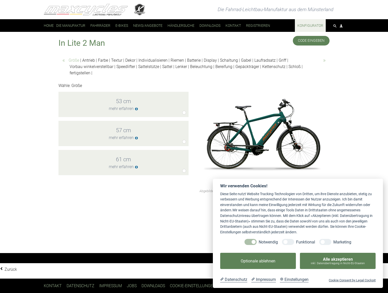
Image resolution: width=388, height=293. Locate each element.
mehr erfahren (123, 108)
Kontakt (53, 285)
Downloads (153, 285)
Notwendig (268, 242)
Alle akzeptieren (338, 261)
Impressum (110, 285)
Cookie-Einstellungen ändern (201, 285)
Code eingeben (311, 41)
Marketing (342, 242)
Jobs (132, 285)
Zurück (11, 269)
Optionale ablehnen (258, 261)
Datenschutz (80, 285)
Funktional (305, 242)
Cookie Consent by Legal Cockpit (352, 280)
